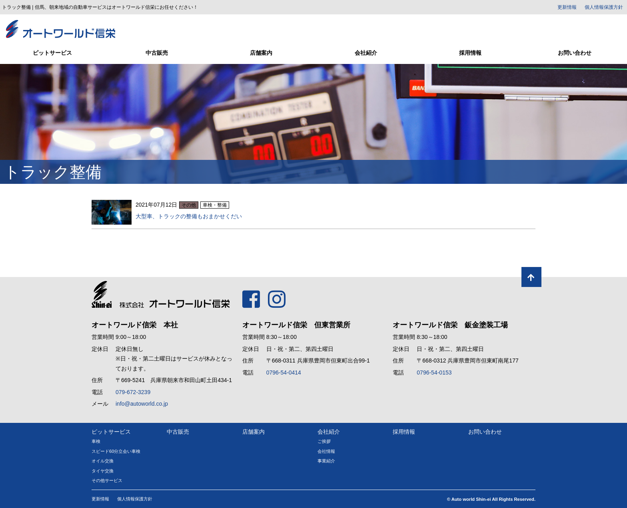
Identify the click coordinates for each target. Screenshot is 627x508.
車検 (96, 441)
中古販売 (157, 53)
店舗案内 (261, 53)
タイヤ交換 (103, 470)
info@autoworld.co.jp (142, 403)
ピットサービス (52, 53)
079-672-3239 (133, 392)
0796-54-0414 (283, 372)
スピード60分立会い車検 (116, 451)
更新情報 (567, 7)
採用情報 (470, 53)
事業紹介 (326, 460)
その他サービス (107, 480)
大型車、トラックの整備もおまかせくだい (189, 216)
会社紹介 (366, 53)
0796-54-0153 (434, 372)
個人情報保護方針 (604, 7)
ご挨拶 (324, 441)
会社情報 (326, 451)
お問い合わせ (574, 53)
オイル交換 (103, 460)
